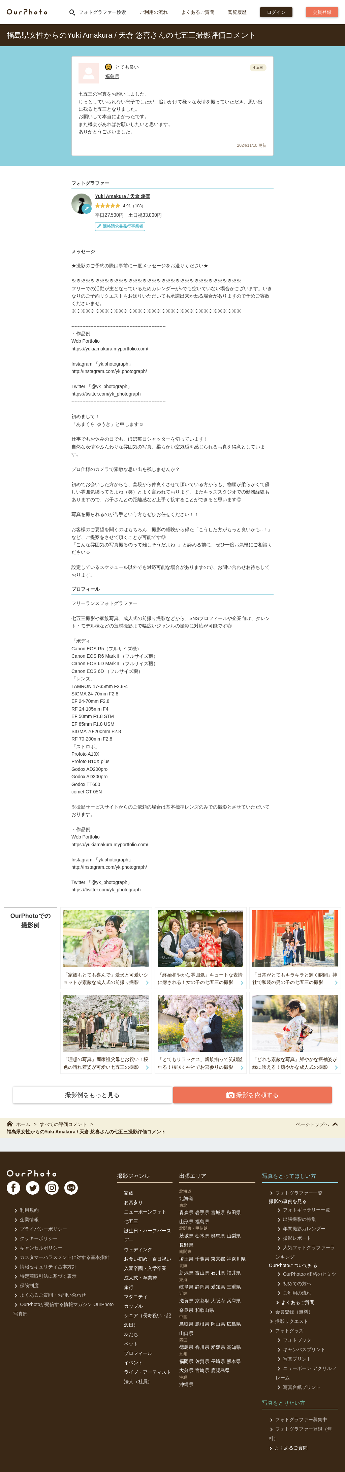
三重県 (234, 1286)
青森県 (186, 1211)
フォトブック (293, 1339)
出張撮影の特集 (295, 1218)
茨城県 (186, 1234)
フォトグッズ (286, 1329)
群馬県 (218, 1234)
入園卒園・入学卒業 (145, 1267)
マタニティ (136, 1295)
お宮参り (133, 1201)
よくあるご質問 (197, 12)
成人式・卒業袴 (140, 1276)
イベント (133, 1361)
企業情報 (25, 1219)
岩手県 (202, 1211)
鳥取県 (186, 1323)
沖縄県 (186, 1383)
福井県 (234, 1272)
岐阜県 (186, 1286)
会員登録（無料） (290, 1310)
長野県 (186, 1244)
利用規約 (25, 1209)
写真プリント (293, 1358)
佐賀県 (202, 1360)
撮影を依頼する (223, 1095)
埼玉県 (186, 1258)
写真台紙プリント (297, 1386)
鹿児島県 (220, 1369)
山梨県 (234, 1234)
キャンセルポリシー (37, 1247)
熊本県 (234, 1360)
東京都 (218, 1258)
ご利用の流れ (153, 12)
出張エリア (192, 1175)
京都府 (202, 1300)
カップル (133, 1305)
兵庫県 (234, 1300)
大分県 (186, 1369)
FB (14, 1188)
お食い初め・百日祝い (147, 1258)
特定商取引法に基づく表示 (44, 1275)
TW (35, 1188)
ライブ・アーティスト (147, 1371)
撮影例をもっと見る (121, 1095)
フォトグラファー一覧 (295, 1192)
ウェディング (138, 1248)
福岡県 (186, 1360)
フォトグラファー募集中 (297, 1419)
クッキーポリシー (35, 1237)
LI (76, 1188)
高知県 (234, 1346)
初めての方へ (293, 1282)
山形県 (186, 1221)
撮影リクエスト (288, 1320)
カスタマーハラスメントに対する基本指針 (61, 1256)
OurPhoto (34, 1173)
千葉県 (202, 1258)
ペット (131, 1342)
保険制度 (25, 1285)
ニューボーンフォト (145, 1210)
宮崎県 (202, 1369)
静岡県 (202, 1286)
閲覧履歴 (237, 12)
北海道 (186, 1197)
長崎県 (218, 1360)
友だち (131, 1333)
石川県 (218, 1272)
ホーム (18, 1123)
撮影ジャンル (133, 1175)
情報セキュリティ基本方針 (44, 1266)
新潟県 (186, 1272)
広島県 (234, 1323)
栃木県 (202, 1234)
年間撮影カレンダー (300, 1228)
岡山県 (218, 1323)
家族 (128, 1192)
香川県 (202, 1346)
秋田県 (234, 1211)
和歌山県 (204, 1309)
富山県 (202, 1272)
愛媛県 (218, 1346)
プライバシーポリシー (39, 1228)
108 (138, 206)
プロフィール (138, 1352)
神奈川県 (236, 1258)
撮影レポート (293, 1237)
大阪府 (218, 1300)
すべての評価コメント (63, 1123)
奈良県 (186, 1309)
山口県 (186, 1332)
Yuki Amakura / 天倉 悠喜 (122, 196)
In (56, 1188)
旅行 (128, 1286)
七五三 (131, 1220)
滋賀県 (186, 1300)
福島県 (112, 76)
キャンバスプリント (300, 1348)
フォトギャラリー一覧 (302, 1209)
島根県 (202, 1323)
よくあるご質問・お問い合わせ (49, 1294)
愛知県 (218, 1286)
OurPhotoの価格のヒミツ (305, 1273)
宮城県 (218, 1211)
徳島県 (186, 1346)
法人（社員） (138, 1380)
